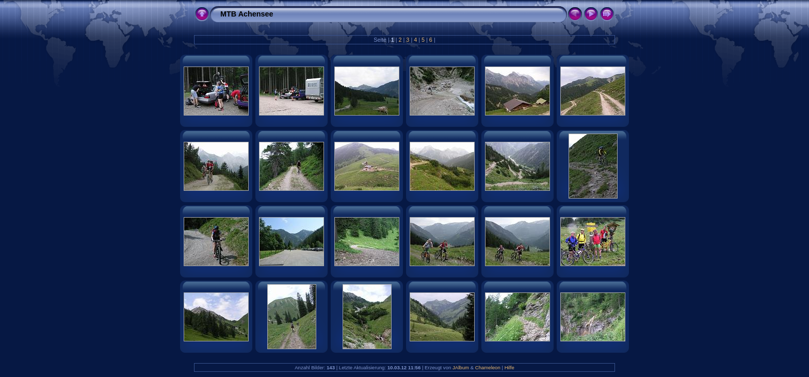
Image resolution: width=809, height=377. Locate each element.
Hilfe (509, 367)
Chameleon (487, 367)
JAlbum (460, 367)
